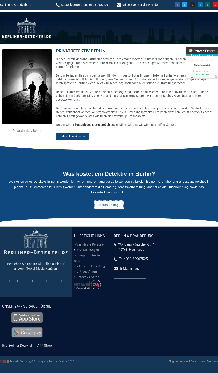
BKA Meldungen (87, 250)
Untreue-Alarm (86, 271)
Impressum (182, 361)
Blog (171, 361)
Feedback (212, 361)
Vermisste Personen (90, 244)
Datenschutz (198, 361)
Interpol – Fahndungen (92, 266)
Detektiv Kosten (87, 277)
